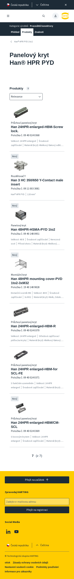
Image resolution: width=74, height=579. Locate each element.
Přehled (15, 32)
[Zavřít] (65, 4)
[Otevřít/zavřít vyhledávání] (43, 16)
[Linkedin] (8, 531)
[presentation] (42, 4)
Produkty (27, 32)
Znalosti (39, 32)
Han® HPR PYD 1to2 (21, 41)
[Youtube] (16, 531)
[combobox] (24, 96)
